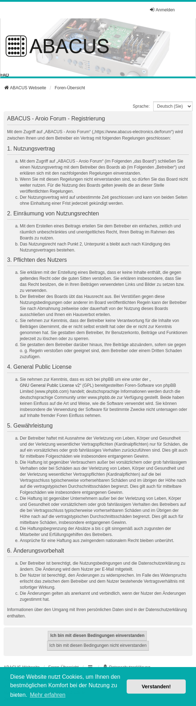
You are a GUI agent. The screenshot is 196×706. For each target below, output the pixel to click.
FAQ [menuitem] (4, 75)
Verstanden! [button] (156, 686)
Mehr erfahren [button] (47, 695)
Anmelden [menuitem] (162, 9)
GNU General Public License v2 (50, 385)
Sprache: (141, 106)
